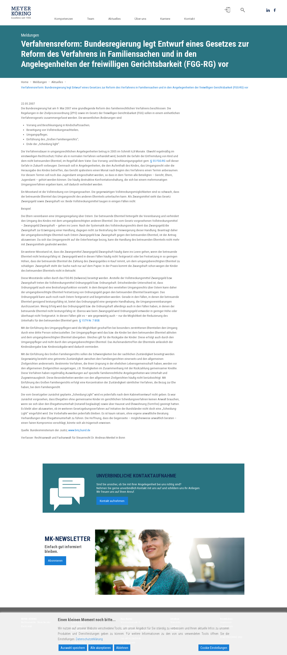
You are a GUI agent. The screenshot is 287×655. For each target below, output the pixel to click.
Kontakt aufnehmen (112, 504)
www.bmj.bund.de (79, 430)
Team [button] (94, 18)
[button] (227, 10)
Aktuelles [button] (117, 18)
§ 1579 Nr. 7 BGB (89, 320)
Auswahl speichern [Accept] (73, 648)
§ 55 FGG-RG (157, 161)
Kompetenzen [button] (68, 18)
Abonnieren (55, 563)
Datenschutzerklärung (89, 639)
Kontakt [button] (189, 18)
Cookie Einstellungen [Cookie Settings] (213, 648)
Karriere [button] (166, 18)
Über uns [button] (142, 18)
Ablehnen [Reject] (122, 648)
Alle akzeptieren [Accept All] (100, 648)
